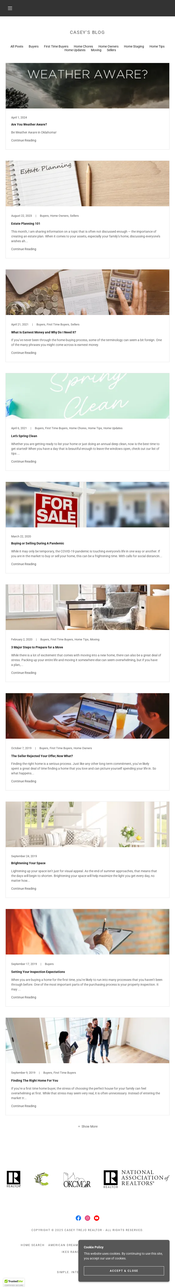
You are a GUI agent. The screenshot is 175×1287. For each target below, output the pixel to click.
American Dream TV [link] (66, 1245)
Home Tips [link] (157, 46)
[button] (10, 8)
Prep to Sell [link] (110, 1245)
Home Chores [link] (83, 46)
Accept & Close (124, 1277)
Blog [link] (91, 1245)
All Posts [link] (16, 46)
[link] (87, 106)
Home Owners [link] (108, 46)
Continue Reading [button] (23, 140)
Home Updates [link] (74, 50)
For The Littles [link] (140, 1245)
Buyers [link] (34, 46)
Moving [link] (96, 50)
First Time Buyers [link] (56, 46)
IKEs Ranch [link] (72, 1252)
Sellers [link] (111, 50)
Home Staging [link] (134, 46)
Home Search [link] (33, 1245)
